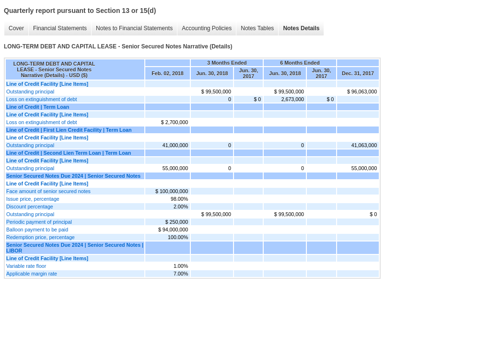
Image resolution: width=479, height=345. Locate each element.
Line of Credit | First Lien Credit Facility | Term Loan (69, 130)
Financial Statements (60, 28)
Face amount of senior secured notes (48, 191)
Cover (16, 28)
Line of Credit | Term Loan (37, 107)
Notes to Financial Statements (134, 28)
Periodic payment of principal (39, 222)
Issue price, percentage (32, 199)
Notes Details (301, 28)
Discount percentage (29, 206)
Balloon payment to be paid (37, 229)
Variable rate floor (26, 266)
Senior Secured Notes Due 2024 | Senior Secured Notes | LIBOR (74, 247)
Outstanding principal (30, 91)
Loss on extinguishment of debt (41, 99)
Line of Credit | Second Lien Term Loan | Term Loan (68, 153)
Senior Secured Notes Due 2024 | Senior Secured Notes (73, 176)
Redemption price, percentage (40, 237)
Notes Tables (257, 28)
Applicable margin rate (31, 273)
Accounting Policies (207, 28)
